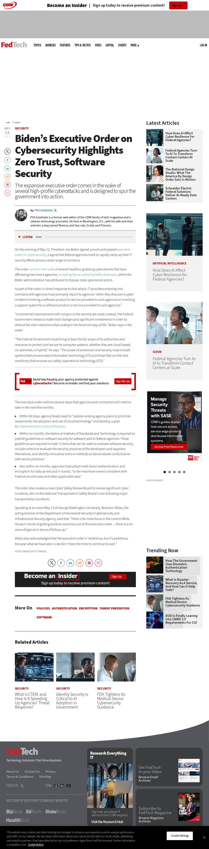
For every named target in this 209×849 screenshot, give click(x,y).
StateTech (55, 812)
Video (98, 45)
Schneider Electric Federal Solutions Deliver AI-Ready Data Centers (181, 193)
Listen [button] (28, 237)
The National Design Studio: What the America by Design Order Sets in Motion (180, 174)
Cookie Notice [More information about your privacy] (35, 844)
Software (44, 617)
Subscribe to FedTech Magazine (155, 811)
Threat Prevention (114, 608)
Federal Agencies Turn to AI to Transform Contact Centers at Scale (181, 155)
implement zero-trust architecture (41, 426)
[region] (104, 837)
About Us (12, 771)
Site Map (45, 776)
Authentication (64, 608)
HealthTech (18, 820)
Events (122, 45)
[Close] (204, 837)
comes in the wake (41, 269)
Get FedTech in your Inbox (150, 770)
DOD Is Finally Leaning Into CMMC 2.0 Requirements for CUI (181, 619)
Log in (203, 45)
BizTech (14, 812)
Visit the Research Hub (107, 822)
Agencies (50, 45)
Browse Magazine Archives (151, 819)
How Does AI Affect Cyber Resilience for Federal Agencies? (180, 137)
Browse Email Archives (148, 778)
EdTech (33, 812)
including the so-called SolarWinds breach (87, 274)
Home (8, 123)
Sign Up (176, 5)
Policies (43, 608)
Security (17, 123)
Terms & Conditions (20, 776)
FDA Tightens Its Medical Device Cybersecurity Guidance (182, 602)
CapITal (109, 45)
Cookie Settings (180, 836)
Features (65, 45)
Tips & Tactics (82, 45)
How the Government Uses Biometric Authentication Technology (181, 566)
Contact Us (32, 771)
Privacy (50, 771)
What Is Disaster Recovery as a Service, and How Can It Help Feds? (181, 585)
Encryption (88, 608)
